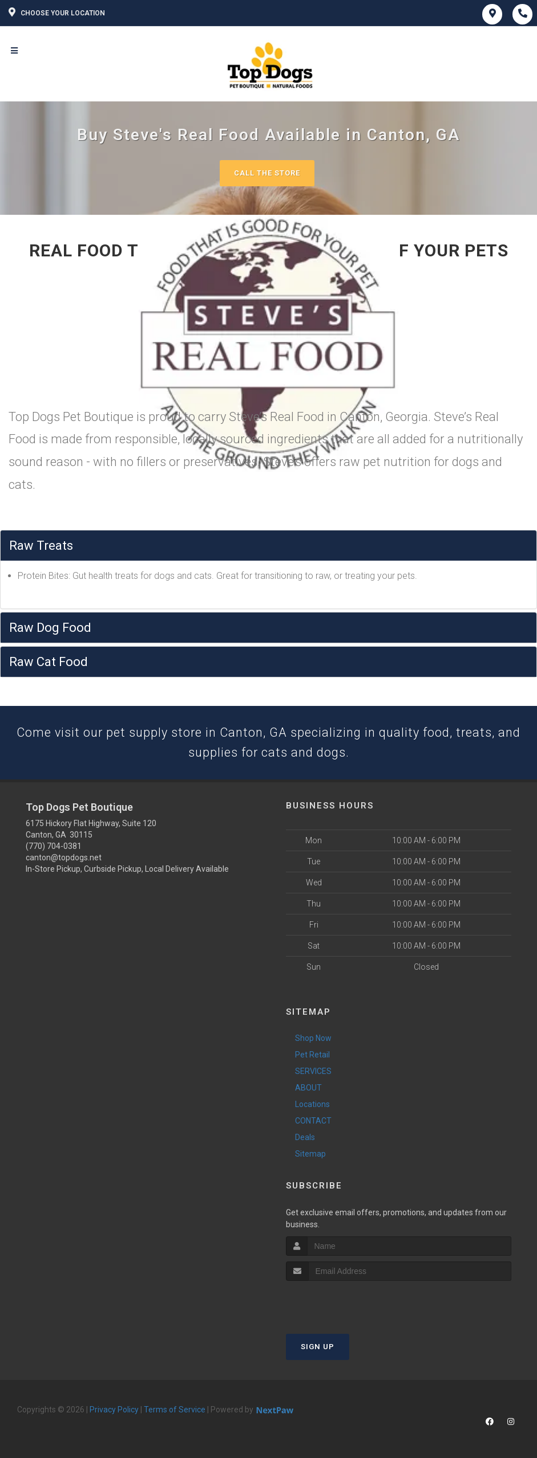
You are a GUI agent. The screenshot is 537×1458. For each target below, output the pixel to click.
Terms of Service (174, 1410)
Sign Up (317, 1347)
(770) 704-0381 (54, 847)
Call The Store (267, 173)
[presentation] (346, 1302)
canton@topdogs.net (64, 858)
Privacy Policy (114, 1410)
